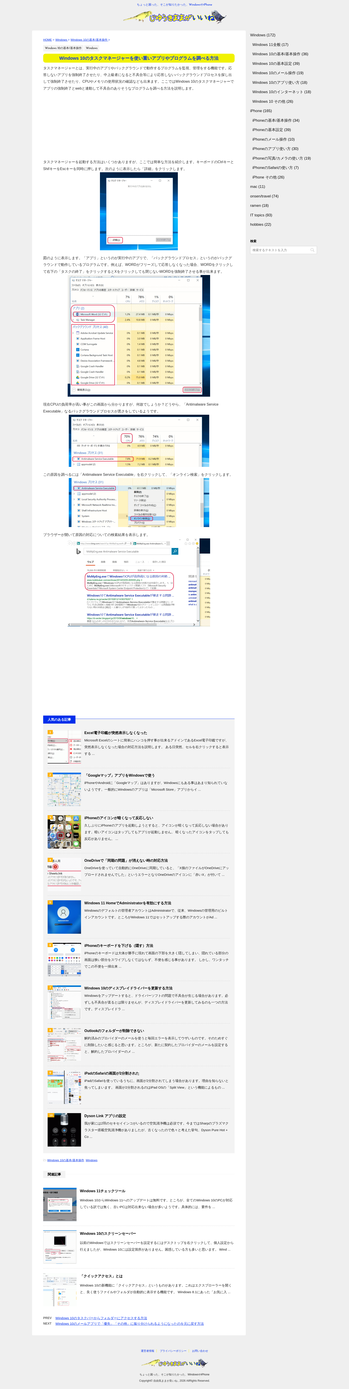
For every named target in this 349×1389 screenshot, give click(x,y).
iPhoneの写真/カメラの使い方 (277, 158)
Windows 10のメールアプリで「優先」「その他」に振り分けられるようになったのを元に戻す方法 (129, 1323)
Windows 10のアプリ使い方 (276, 82)
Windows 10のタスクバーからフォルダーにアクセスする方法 (101, 1318)
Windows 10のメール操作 (274, 73)
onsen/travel (260, 196)
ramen (255, 205)
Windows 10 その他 (268, 101)
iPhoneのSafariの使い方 (272, 168)
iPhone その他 (264, 177)
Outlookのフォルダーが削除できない (114, 1031)
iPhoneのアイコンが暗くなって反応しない (118, 818)
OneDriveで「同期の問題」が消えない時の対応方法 (126, 860)
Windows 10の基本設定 (272, 64)
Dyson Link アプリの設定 (105, 1116)
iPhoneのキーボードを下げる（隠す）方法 (118, 946)
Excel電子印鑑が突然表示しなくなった (115, 733)
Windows (91, 1160)
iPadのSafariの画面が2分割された (111, 1073)
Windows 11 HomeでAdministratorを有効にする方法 (127, 903)
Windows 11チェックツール (102, 1191)
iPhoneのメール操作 (269, 139)
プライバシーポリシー (173, 1350)
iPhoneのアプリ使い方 (271, 149)
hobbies (257, 224)
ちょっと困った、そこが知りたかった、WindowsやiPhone (174, 1374)
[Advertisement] (139, 123)
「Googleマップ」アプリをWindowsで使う (119, 775)
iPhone (256, 111)
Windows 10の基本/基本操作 (65, 1160)
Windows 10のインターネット (277, 92)
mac (253, 187)
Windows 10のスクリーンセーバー (108, 1233)
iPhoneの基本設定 (267, 130)
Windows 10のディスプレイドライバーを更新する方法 (128, 988)
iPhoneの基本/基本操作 (272, 120)
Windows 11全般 (266, 45)
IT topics (257, 215)
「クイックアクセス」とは (101, 1276)
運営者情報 (147, 1350)
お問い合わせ (200, 1350)
